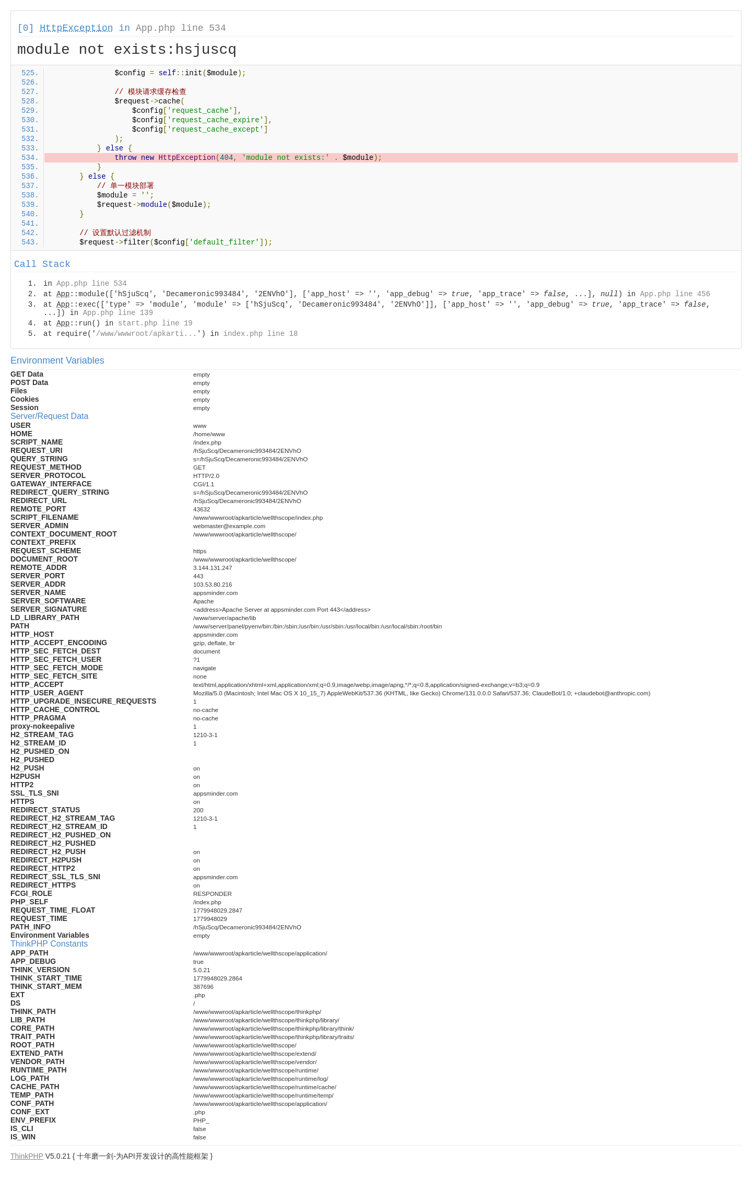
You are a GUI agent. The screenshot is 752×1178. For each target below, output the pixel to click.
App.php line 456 (675, 294)
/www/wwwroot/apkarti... (146, 334)
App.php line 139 (118, 313)
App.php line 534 (181, 28)
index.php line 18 (260, 334)
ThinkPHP (26, 1156)
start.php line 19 (155, 323)
